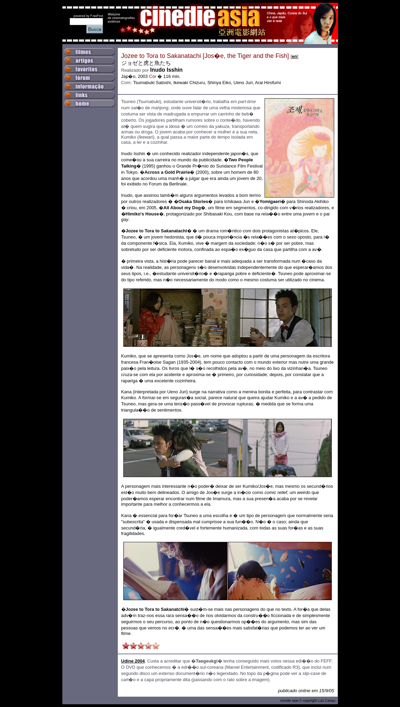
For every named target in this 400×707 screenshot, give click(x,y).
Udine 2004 (133, 661)
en (294, 56)
